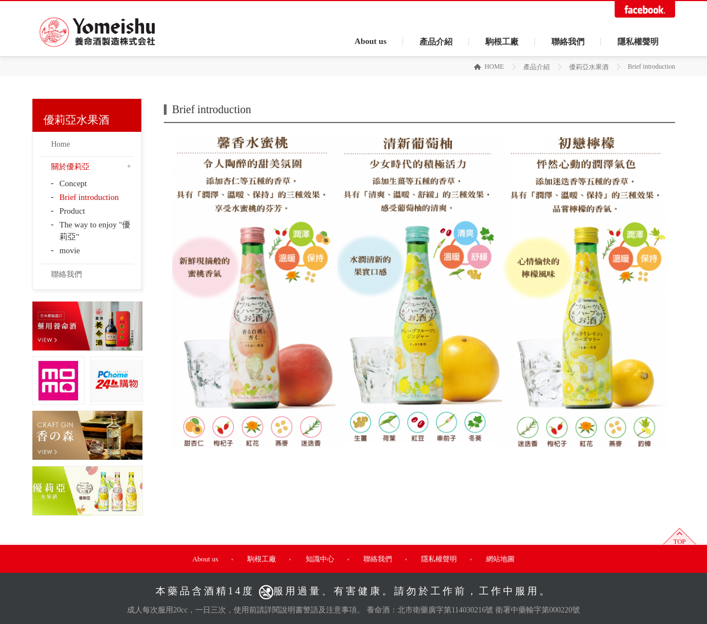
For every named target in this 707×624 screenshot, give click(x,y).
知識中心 (320, 559)
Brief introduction (89, 197)
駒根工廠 (501, 41)
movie (69, 250)
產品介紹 (435, 41)
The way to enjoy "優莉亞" (94, 230)
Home (60, 144)
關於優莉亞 (70, 167)
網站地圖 (500, 559)
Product (72, 211)
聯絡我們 (567, 41)
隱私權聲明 (638, 41)
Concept (73, 183)
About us (370, 41)
